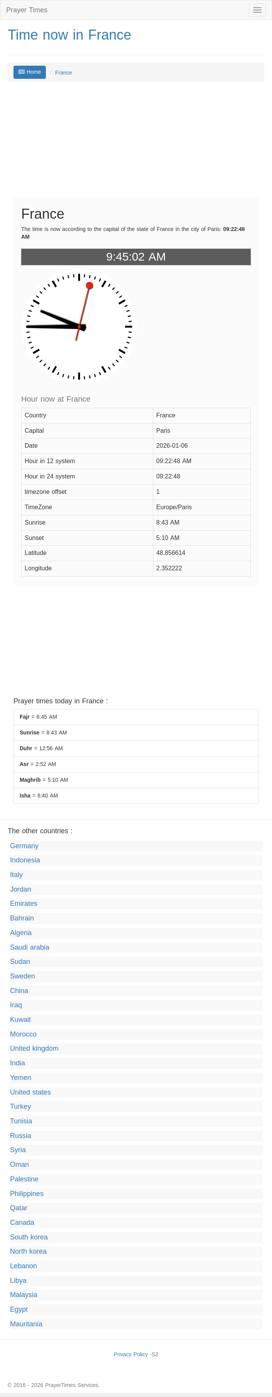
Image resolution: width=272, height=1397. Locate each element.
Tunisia (21, 1121)
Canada (22, 1223)
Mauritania (26, 1324)
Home (29, 72)
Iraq (16, 1005)
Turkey (20, 1106)
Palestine (24, 1179)
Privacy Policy (131, 1354)
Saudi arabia (29, 947)
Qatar (18, 1208)
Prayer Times (26, 10)
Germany (24, 846)
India (17, 1063)
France (63, 73)
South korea (29, 1237)
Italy (16, 875)
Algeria (21, 933)
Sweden (22, 976)
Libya (18, 1281)
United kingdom (34, 1048)
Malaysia (23, 1295)
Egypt (19, 1309)
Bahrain (22, 918)
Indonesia (25, 860)
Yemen (20, 1078)
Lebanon (23, 1266)
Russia (20, 1136)
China (19, 991)
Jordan (20, 889)
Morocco (23, 1034)
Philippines (27, 1194)
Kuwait (20, 1020)
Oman (19, 1164)
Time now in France (69, 35)
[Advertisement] (136, 143)
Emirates (23, 904)
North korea (28, 1251)
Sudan (20, 962)
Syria (18, 1150)
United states (30, 1092)
